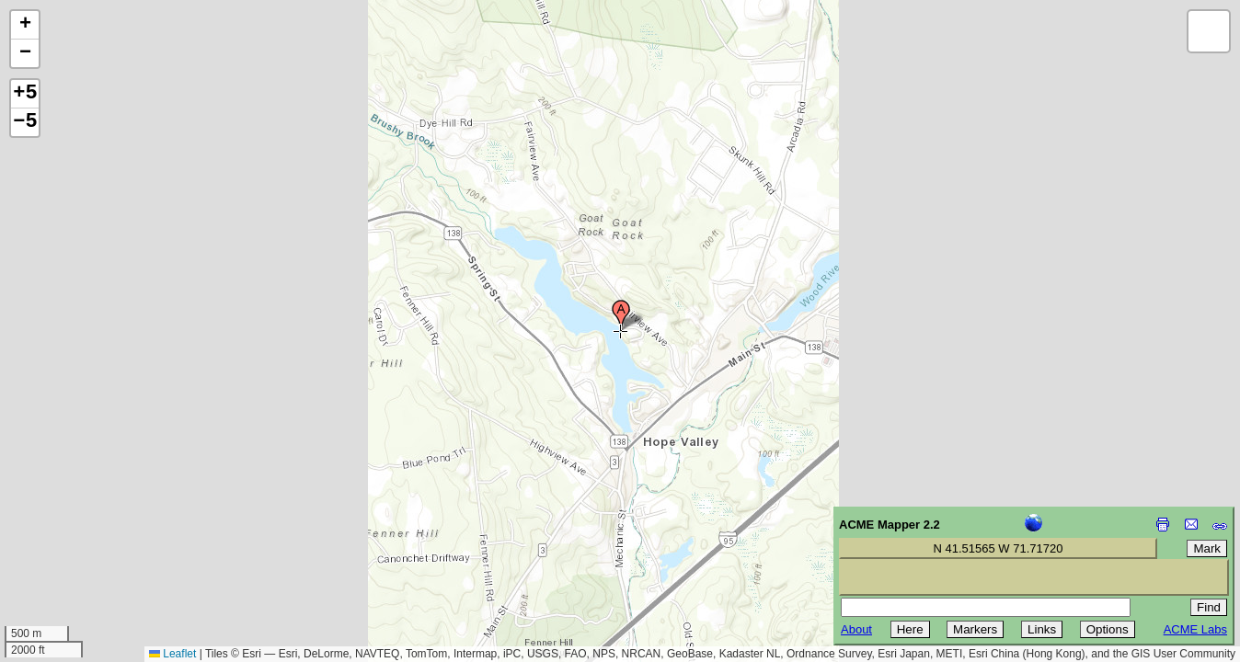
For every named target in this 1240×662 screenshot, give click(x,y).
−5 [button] (25, 122)
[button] (621, 315)
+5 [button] (25, 94)
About (856, 629)
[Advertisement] (97, 531)
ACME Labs (1195, 629)
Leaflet (172, 653)
